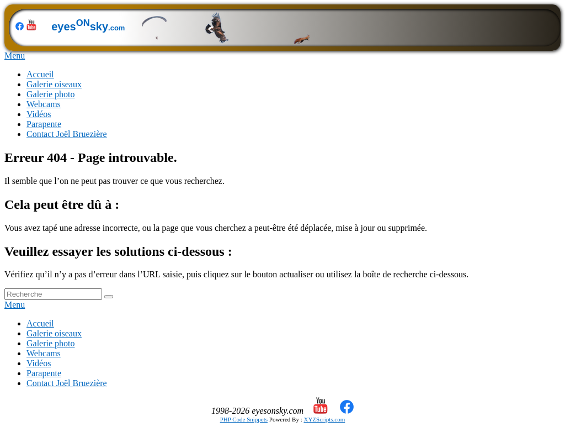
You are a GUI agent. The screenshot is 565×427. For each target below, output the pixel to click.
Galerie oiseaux (54, 84)
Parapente (43, 124)
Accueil (40, 74)
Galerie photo (50, 94)
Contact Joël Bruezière (66, 134)
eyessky (174, 26)
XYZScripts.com (324, 419)
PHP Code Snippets (244, 419)
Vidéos (38, 114)
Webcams (43, 104)
